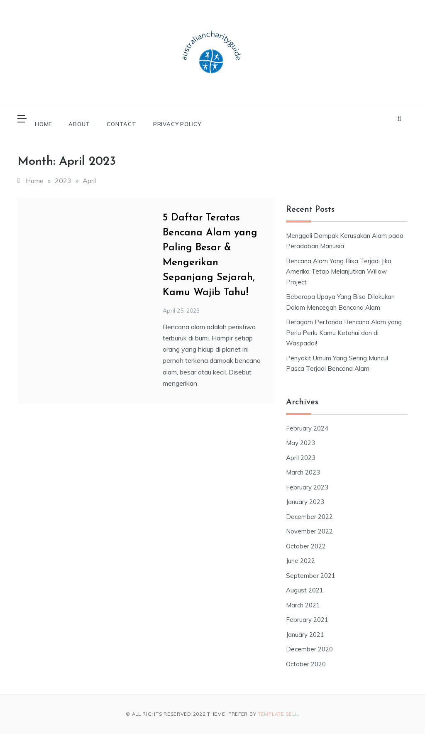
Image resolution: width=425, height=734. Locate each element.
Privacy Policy (177, 124)
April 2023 (300, 458)
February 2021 (307, 620)
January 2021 (305, 635)
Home (43, 124)
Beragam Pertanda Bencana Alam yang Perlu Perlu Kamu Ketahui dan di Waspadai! (344, 332)
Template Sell (278, 714)
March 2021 (303, 605)
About (79, 124)
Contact (122, 124)
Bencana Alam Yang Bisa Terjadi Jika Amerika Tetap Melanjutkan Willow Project (338, 271)
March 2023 (303, 472)
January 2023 (305, 502)
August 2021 (304, 590)
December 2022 (309, 517)
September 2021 (310, 576)
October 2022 (306, 546)
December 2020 (309, 649)
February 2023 (307, 487)
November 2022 (309, 531)
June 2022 (300, 561)
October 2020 (306, 664)
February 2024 (307, 428)
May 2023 (300, 443)
